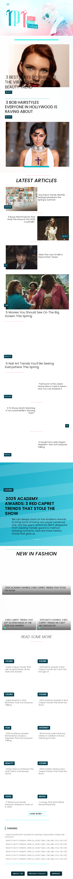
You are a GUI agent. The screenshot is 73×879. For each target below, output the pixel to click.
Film (7, 305)
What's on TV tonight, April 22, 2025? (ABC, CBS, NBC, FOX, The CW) (36, 859)
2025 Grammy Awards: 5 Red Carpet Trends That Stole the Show (53, 702)
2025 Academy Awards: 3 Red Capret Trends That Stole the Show (30, 506)
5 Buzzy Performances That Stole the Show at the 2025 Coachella (21, 219)
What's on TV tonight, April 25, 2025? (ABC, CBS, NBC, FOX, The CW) (36, 848)
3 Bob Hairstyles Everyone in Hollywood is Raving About (31, 107)
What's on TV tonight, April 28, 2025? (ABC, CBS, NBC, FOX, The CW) (36, 840)
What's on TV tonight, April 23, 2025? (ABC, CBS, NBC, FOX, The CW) (36, 855)
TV (6, 265)
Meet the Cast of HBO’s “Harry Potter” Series (50, 255)
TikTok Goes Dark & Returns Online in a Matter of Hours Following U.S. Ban (52, 735)
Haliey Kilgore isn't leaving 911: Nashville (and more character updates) (34, 835)
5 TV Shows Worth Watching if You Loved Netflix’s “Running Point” (20, 410)
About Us (18, 873)
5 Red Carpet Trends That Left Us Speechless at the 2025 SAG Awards (18, 669)
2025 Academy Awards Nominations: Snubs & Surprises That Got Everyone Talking (19, 737)
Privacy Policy (37, 873)
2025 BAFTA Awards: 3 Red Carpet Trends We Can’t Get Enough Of (52, 669)
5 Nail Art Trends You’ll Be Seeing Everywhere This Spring (29, 365)
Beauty (8, 92)
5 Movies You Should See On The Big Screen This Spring (32, 314)
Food (8, 796)
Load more (36, 813)
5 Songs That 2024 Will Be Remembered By (51, 803)
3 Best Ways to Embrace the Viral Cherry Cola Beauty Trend (31, 82)
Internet (44, 727)
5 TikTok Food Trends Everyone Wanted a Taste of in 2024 (19, 804)
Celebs (8, 490)
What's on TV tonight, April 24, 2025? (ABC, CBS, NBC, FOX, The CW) (36, 851)
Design (8, 207)
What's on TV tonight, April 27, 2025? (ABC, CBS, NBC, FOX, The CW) (36, 844)
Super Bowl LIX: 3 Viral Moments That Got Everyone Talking (19, 702)
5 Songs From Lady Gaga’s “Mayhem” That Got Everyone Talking (52, 444)
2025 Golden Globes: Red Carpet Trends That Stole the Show (53, 771)
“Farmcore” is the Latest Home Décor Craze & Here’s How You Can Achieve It (52, 386)
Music (65, 236)
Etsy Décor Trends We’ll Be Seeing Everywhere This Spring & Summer (51, 197)
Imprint (56, 873)
